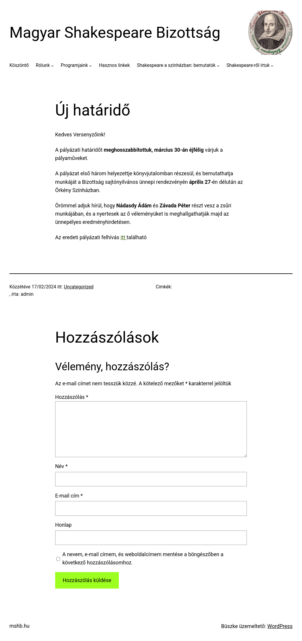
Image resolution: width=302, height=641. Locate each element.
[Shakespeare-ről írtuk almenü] (272, 65)
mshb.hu (19, 626)
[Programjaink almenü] (90, 65)
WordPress (280, 626)
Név (61, 466)
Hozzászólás (71, 397)
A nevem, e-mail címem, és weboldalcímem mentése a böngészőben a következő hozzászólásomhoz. (142, 558)
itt (124, 237)
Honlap (63, 525)
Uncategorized (78, 287)
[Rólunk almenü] (52, 65)
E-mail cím (69, 496)
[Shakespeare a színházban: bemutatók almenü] (218, 65)
